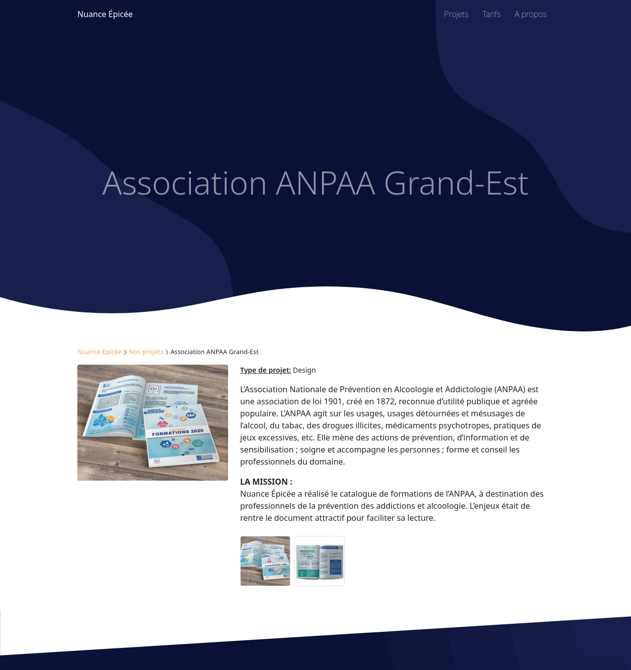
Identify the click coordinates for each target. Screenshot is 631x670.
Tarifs (492, 14)
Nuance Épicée (105, 14)
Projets (456, 14)
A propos (531, 14)
